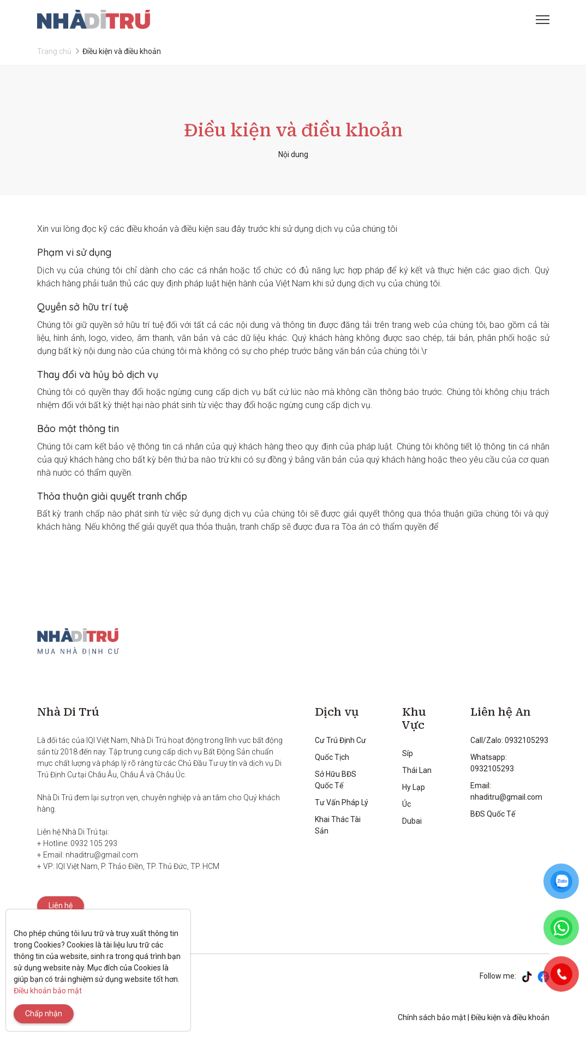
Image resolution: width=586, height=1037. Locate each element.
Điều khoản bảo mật (48, 990)
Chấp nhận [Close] (43, 1013)
